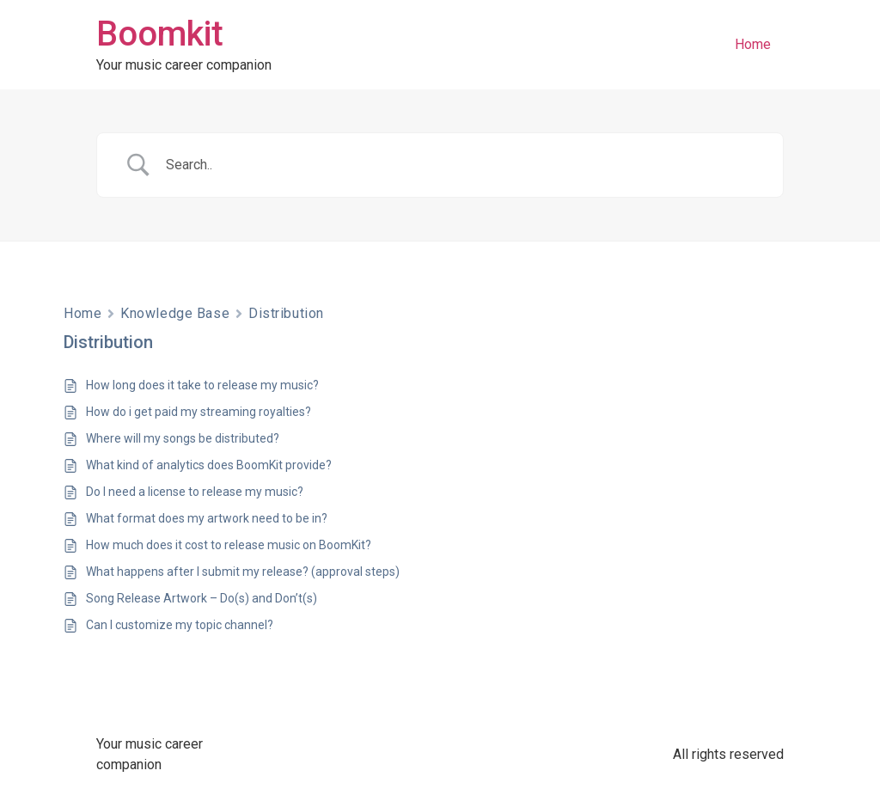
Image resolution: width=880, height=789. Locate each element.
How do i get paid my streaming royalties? (198, 412)
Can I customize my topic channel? (179, 625)
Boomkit (159, 34)
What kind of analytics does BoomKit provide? (209, 465)
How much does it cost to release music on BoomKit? (228, 545)
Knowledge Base (174, 313)
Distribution (286, 313)
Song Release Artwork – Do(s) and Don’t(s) (201, 598)
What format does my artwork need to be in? (206, 518)
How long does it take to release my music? (202, 385)
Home (753, 44)
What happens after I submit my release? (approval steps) (243, 571)
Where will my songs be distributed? (182, 438)
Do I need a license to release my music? (194, 491)
